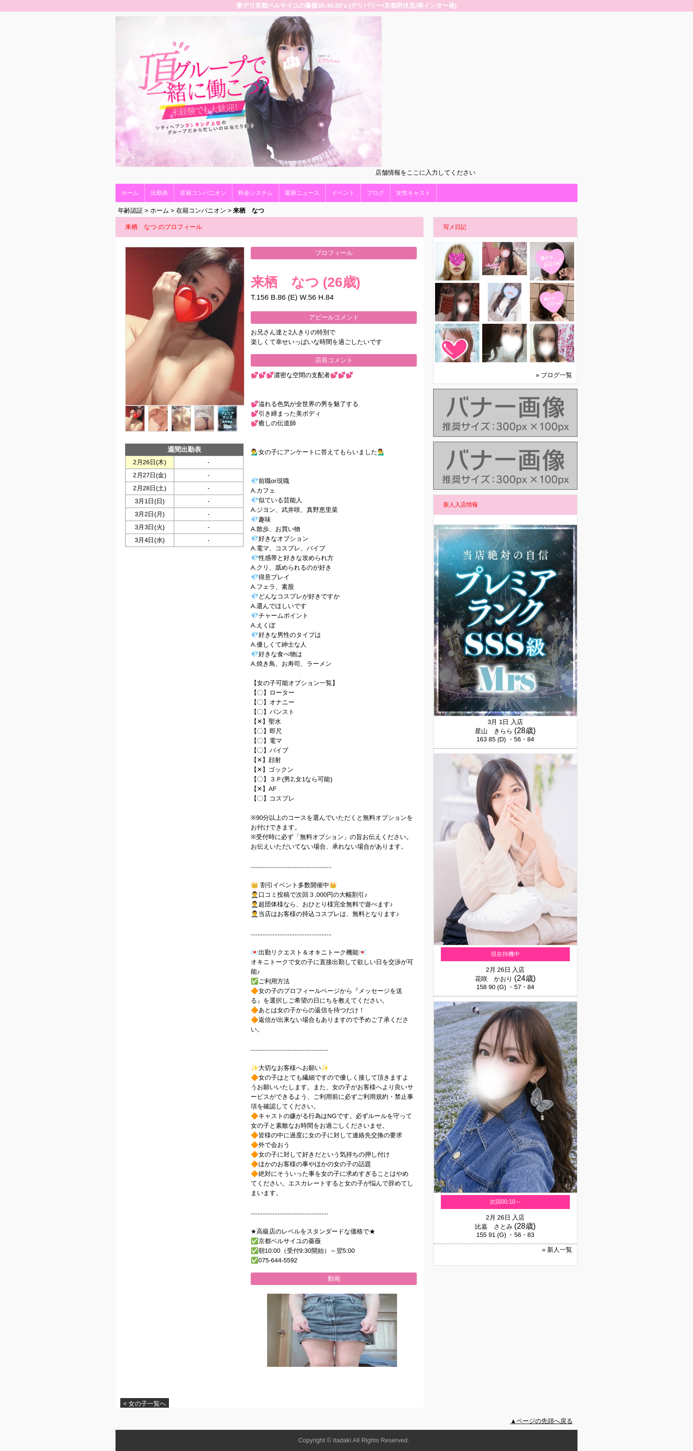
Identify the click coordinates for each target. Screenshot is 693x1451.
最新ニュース (302, 193)
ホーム (130, 193)
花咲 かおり (494, 978)
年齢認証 (130, 210)
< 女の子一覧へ (144, 1403)
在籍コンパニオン (203, 193)
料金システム (255, 193)
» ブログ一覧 (554, 375)
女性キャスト (413, 193)
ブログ (375, 193)
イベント (343, 193)
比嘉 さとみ (494, 1226)
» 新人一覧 (557, 1249)
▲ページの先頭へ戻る (541, 1421)
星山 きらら (494, 731)
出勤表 (159, 193)
